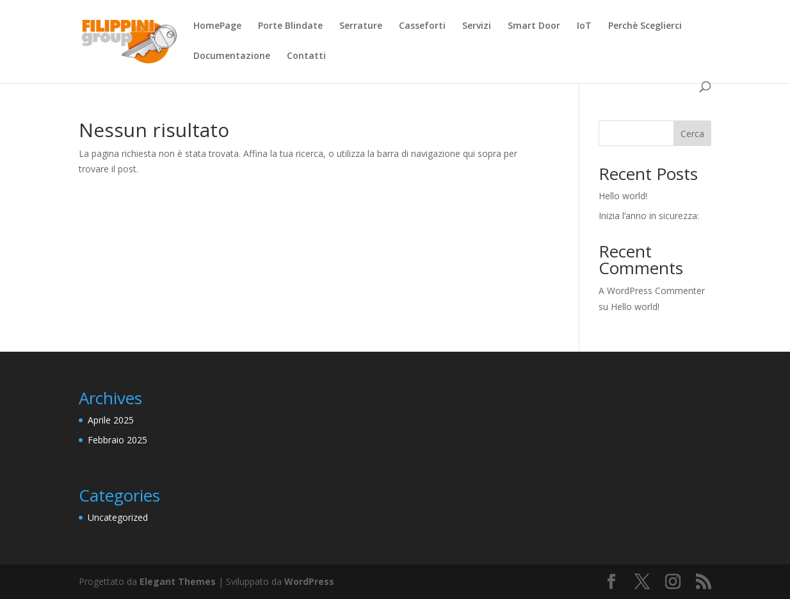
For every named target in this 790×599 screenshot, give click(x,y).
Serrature (360, 26)
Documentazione (231, 56)
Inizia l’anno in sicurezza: (649, 215)
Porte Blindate (290, 26)
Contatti (306, 56)
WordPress (309, 581)
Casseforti (422, 26)
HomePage (217, 26)
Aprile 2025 (111, 420)
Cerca (692, 133)
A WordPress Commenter (652, 290)
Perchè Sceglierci (645, 26)
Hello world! (623, 196)
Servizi (476, 26)
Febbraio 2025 (117, 440)
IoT (584, 26)
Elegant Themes (178, 581)
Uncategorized (118, 517)
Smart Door (534, 26)
